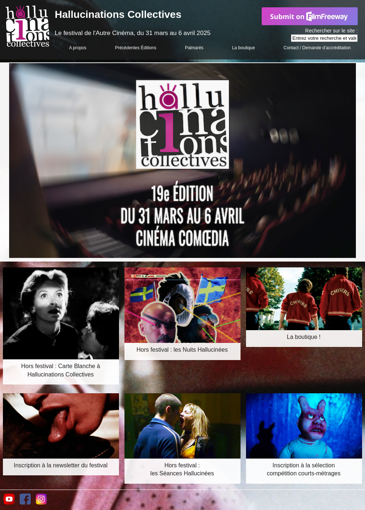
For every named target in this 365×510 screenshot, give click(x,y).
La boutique (243, 47)
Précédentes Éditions (135, 47)
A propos (77, 47)
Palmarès (194, 47)
